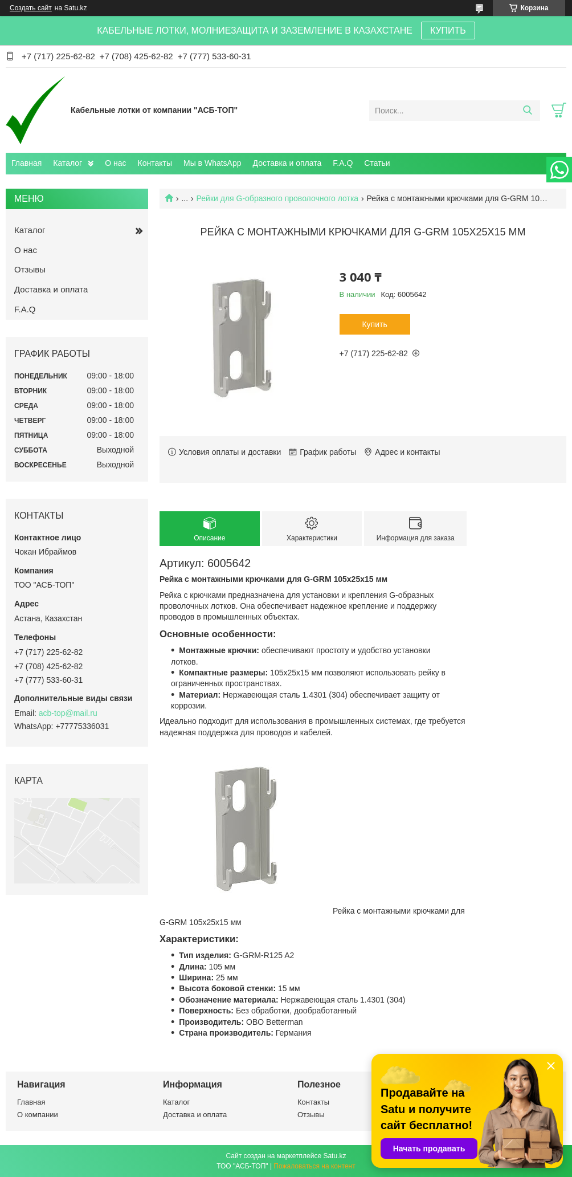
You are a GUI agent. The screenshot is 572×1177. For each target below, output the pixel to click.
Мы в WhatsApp (212, 163)
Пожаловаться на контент (314, 1166)
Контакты (155, 163)
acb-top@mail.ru (68, 713)
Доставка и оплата (287, 163)
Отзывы (30, 269)
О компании (37, 1114)
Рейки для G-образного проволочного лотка (278, 198)
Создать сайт (31, 8)
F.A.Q (343, 163)
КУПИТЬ (448, 30)
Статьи (377, 163)
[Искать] (527, 110)
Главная (26, 163)
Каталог (67, 163)
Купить (374, 324)
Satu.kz (334, 1156)
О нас (115, 163)
